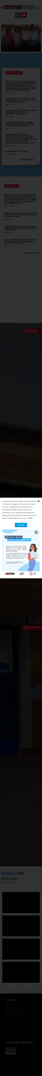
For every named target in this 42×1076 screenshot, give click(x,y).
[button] (21, 525)
